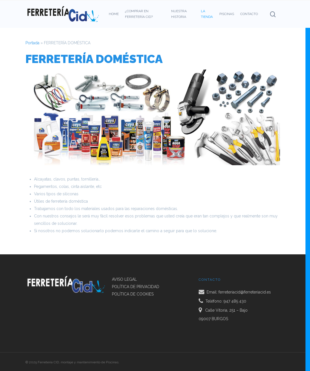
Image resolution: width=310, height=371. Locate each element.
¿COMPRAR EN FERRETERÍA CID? (139, 14)
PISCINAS (226, 14)
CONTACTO (249, 14)
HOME (114, 14)
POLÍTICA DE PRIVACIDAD (135, 286)
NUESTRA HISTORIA (179, 14)
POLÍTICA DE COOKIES (133, 294)
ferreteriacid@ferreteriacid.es (244, 292)
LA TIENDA (207, 14)
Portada (32, 43)
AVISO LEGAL (124, 279)
